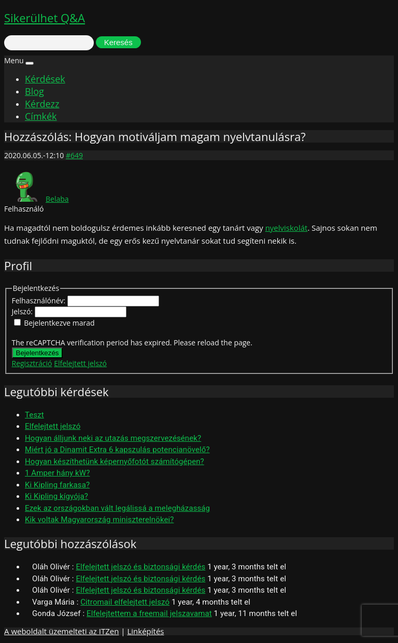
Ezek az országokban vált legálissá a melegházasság (117, 508)
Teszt (34, 415)
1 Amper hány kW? (57, 473)
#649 (74, 155)
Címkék (41, 116)
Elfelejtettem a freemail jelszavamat (149, 613)
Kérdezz (42, 103)
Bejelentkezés (37, 353)
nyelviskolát (286, 227)
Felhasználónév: (39, 300)
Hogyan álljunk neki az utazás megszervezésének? (113, 438)
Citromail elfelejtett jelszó (124, 602)
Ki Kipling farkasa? (57, 485)
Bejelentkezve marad (59, 323)
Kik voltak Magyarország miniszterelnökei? (99, 519)
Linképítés (145, 631)
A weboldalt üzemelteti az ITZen (61, 631)
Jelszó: (23, 311)
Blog (34, 91)
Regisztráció (32, 363)
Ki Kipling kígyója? (56, 496)
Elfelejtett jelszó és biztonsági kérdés (140, 566)
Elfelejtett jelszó (80, 363)
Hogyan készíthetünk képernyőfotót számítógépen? (114, 461)
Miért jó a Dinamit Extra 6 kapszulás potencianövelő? (117, 449)
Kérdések (45, 79)
